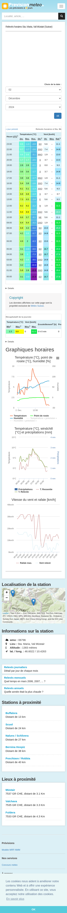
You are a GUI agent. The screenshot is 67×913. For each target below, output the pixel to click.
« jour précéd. (12, 129)
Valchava (33, 803)
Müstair (33, 792)
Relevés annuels (33, 690)
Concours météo (10, 865)
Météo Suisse (37, 306)
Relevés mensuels (33, 679)
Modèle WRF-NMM (11, 850)
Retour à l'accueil (23, 6)
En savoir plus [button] (15, 898)
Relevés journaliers (33, 669)
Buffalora (33, 715)
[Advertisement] (33, 57)
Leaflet (6, 613)
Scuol (33, 726)
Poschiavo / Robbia (33, 760)
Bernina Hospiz (33, 749)
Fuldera (33, 814)
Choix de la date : (52, 84)
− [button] (7, 598)
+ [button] (7, 592)
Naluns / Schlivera (33, 737)
